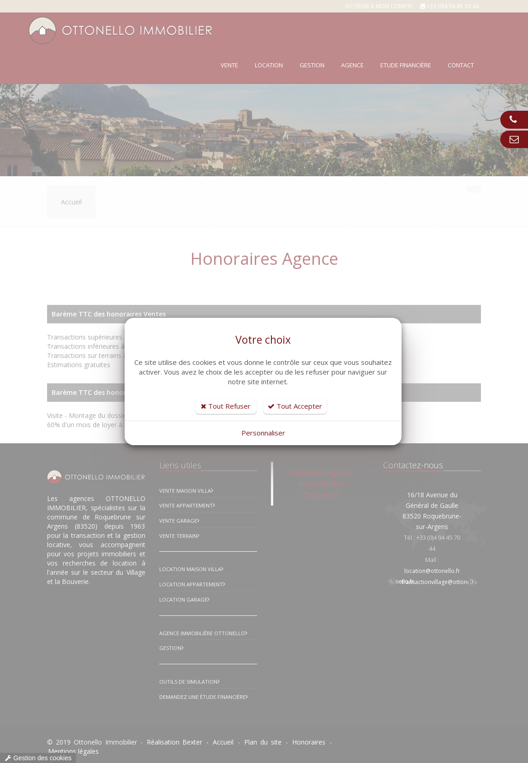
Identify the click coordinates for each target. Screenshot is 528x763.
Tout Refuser (226, 406)
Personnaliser (263, 432)
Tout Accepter (295, 406)
